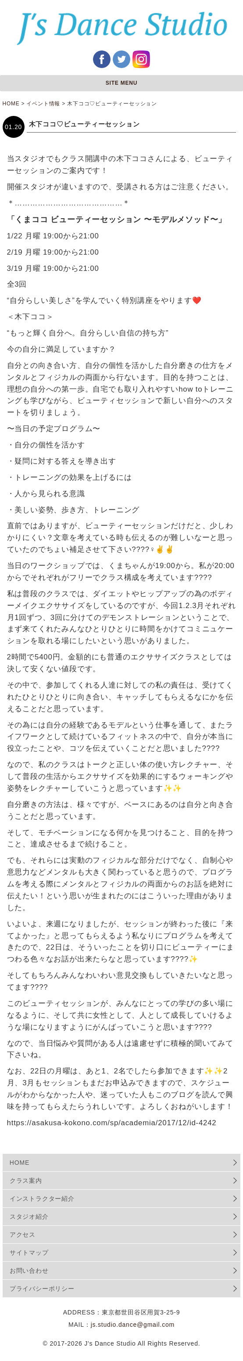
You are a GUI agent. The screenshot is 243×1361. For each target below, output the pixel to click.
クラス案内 (26, 1180)
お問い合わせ (29, 1270)
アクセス (23, 1234)
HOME (19, 1162)
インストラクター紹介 (42, 1198)
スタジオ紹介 (29, 1216)
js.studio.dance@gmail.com (133, 1324)
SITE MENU (122, 83)
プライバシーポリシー (42, 1288)
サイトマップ (29, 1252)
